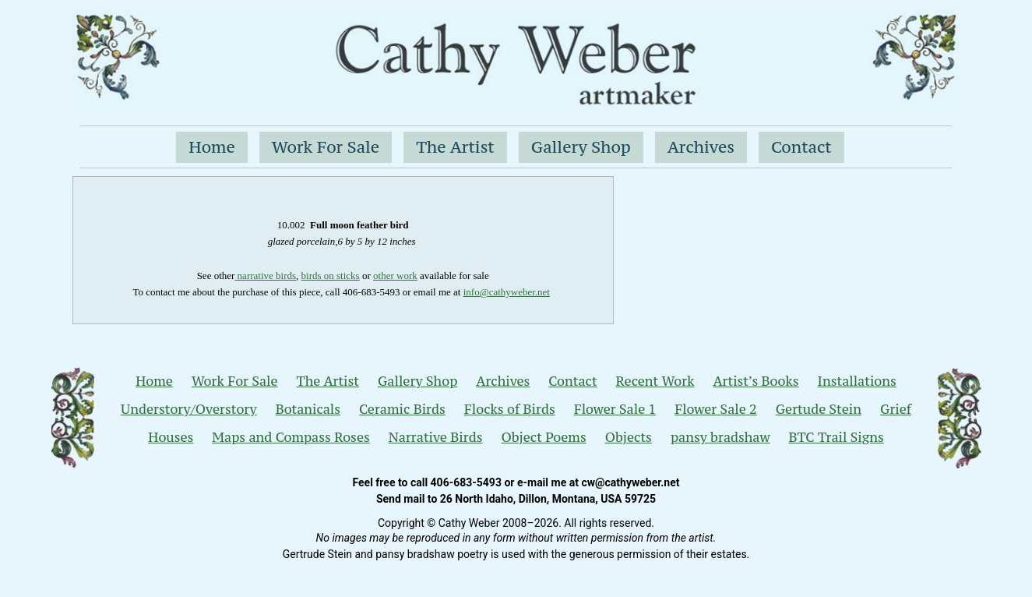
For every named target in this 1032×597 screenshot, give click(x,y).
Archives (700, 146)
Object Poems (543, 437)
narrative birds (265, 275)
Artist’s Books (755, 381)
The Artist (455, 146)
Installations (857, 381)
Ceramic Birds (402, 409)
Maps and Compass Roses (290, 437)
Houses (170, 437)
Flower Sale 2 (715, 409)
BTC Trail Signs (836, 437)
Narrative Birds (436, 437)
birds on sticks (330, 275)
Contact (801, 146)
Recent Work (655, 381)
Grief (895, 409)
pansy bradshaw (720, 437)
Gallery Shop (581, 146)
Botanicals (308, 409)
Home (211, 146)
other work (395, 275)
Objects (628, 437)
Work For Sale (325, 146)
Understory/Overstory (189, 409)
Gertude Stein (818, 409)
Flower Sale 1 (615, 409)
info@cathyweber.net (506, 292)
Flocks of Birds (509, 409)
